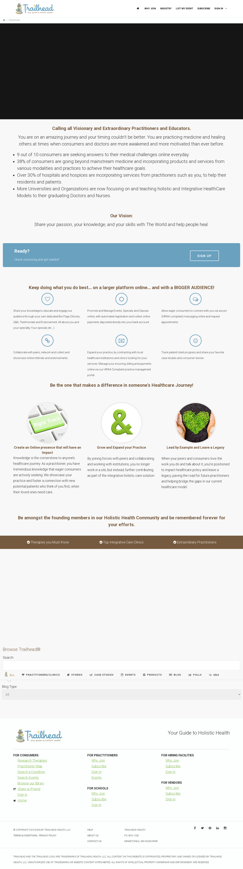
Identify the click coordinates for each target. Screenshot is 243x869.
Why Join (150, 8)
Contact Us (94, 841)
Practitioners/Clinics (41, 674)
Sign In (221, 8)
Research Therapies (32, 760)
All (9, 674)
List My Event (184, 8)
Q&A (214, 674)
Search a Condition (31, 772)
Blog (175, 674)
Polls (195, 674)
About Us (92, 835)
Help (90, 830)
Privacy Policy (47, 835)
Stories (74, 674)
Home (22, 800)
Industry (166, 8)
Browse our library (30, 783)
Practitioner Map (29, 766)
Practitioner (14, 20)
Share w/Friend (29, 789)
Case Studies (102, 674)
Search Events (28, 778)
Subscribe (203, 8)
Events (128, 674)
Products (152, 674)
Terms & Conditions (25, 835)
